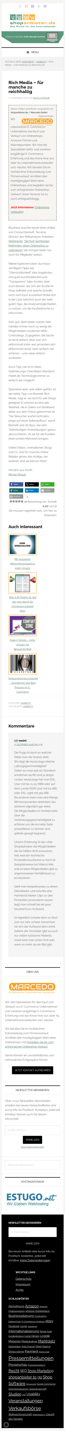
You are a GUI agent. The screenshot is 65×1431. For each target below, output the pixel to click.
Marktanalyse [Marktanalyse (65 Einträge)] (29, 1341)
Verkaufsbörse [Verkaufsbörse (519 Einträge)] (24, 1408)
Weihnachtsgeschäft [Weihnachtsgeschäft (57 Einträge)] (20, 1414)
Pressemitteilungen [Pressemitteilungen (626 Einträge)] (31, 1358)
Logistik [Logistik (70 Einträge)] (45, 1336)
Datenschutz (24, 1278)
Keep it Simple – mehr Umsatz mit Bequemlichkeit (22, 633)
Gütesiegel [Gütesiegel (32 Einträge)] (32, 1326)
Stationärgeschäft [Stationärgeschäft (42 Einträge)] (37, 1389)
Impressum (23, 1284)
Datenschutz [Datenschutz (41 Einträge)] (14, 1321)
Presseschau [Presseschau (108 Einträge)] (17, 1364)
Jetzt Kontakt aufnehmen (32, 1070)
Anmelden (32, 1139)
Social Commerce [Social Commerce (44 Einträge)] (46, 1384)
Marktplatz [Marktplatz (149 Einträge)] (46, 1341)
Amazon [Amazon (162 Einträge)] (32, 1306)
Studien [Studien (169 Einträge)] (14, 1394)
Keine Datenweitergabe (32, 1147)
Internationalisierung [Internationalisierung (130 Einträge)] (23, 1331)
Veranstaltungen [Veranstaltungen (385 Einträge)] (25, 1400)
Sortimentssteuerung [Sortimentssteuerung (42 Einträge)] (18, 1389)
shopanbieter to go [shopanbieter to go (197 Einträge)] (25, 1377)
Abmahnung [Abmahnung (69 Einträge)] (16, 1306)
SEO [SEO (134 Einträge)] (23, 1371)
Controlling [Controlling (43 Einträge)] (40, 1316)
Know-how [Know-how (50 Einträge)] (46, 1331)
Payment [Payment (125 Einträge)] (31, 1351)
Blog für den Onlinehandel (33, 20)
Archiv (20, 1290)
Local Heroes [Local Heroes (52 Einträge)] (31, 1336)
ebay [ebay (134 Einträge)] (49, 1321)
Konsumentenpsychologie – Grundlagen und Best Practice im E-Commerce (23, 673)
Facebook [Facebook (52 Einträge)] (13, 1326)
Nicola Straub (17, 474)
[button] (16, 484)
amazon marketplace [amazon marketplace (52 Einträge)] (37, 1311)
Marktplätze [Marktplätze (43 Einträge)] (14, 1346)
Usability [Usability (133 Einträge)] (33, 1394)
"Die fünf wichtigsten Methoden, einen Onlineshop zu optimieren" (29, 246)
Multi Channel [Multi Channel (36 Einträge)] (28, 1346)
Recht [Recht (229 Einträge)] (13, 1370)
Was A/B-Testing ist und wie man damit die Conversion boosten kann (22, 592)
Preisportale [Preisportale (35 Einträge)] (44, 1352)
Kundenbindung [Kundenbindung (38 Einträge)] (16, 1336)
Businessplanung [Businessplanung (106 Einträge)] (21, 1316)
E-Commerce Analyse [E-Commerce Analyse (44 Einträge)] (33, 1321)
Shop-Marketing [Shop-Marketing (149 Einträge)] (40, 1371)
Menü (35, 52)
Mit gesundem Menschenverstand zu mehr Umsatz (22, 552)
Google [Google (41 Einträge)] (23, 1326)
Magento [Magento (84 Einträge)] (14, 1341)
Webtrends (15, 241)
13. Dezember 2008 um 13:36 (28, 744)
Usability (26, 703)
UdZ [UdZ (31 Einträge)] (24, 1395)
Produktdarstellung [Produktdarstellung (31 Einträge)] (36, 1365)
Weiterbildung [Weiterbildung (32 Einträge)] (39, 1415)
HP (16, 740)
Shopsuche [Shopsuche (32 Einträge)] (31, 1384)
